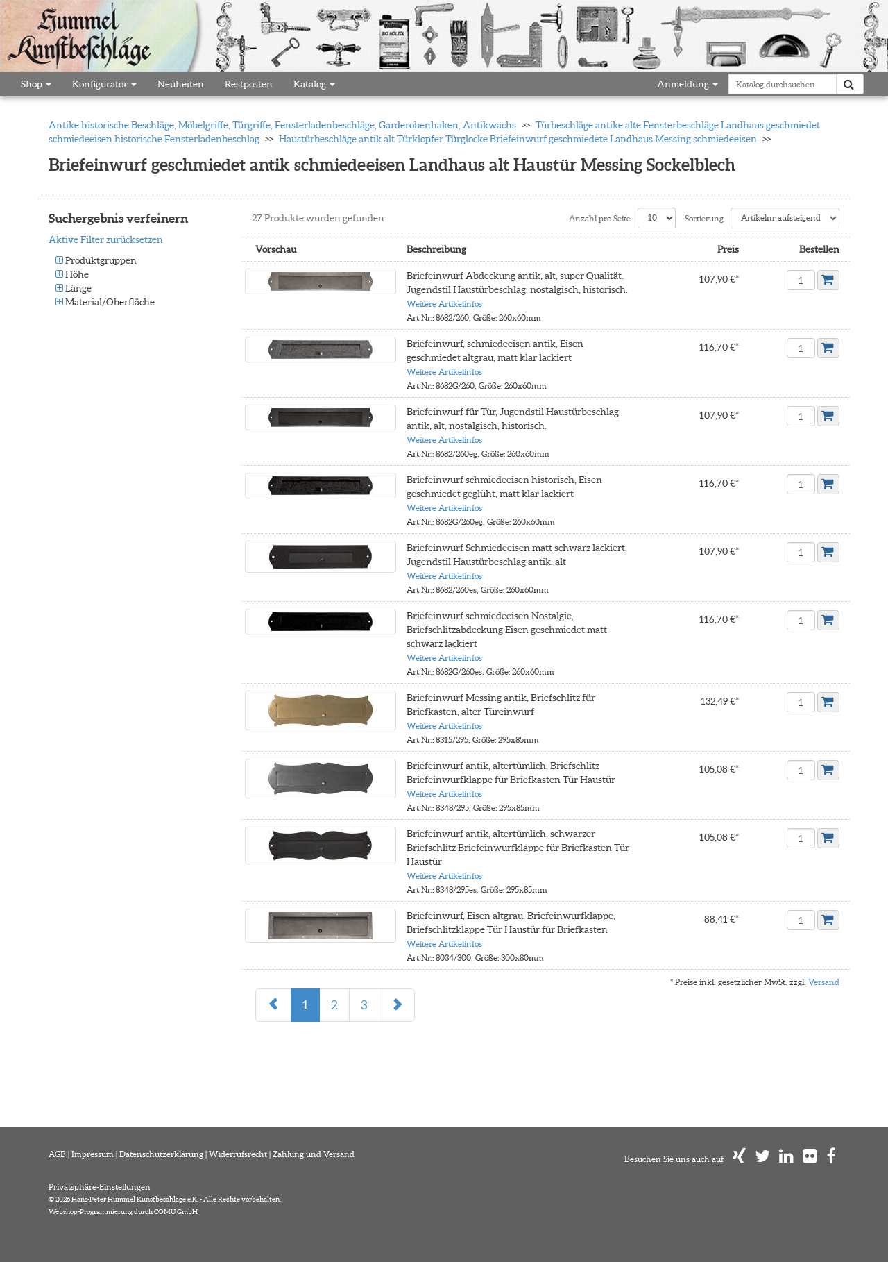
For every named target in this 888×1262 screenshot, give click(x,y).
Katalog (314, 84)
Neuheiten (180, 84)
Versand (823, 981)
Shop (36, 84)
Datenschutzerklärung (161, 1154)
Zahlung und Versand (314, 1154)
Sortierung (704, 218)
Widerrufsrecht (238, 1154)
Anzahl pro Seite (600, 218)
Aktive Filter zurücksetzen (106, 239)
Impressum (92, 1154)
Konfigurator (104, 84)
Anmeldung (687, 84)
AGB (57, 1154)
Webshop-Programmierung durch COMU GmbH (123, 1211)
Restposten (249, 84)
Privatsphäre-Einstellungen (100, 1186)
